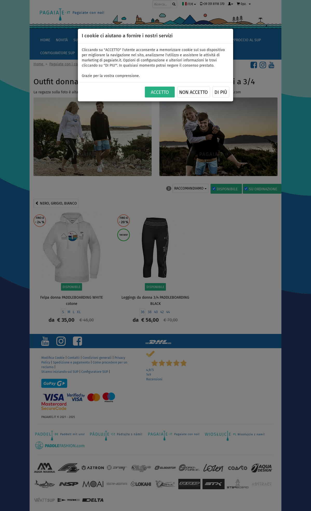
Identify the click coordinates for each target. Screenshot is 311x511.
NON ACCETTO (193, 92)
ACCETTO (160, 92)
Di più (220, 92)
